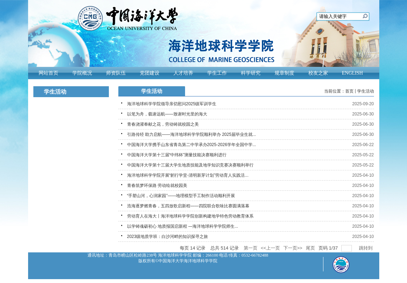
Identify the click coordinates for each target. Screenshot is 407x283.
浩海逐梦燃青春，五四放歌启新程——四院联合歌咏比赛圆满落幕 (188, 205)
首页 (349, 91)
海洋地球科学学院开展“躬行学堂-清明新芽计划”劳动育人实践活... (188, 175)
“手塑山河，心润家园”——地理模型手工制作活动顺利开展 (181, 195)
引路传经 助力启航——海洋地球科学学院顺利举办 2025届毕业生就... (191, 134)
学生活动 (365, 91)
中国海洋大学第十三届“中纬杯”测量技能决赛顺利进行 (177, 154)
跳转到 (366, 248)
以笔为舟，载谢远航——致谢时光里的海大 (167, 114)
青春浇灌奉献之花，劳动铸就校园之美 (163, 124)
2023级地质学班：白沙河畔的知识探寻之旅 (167, 236)
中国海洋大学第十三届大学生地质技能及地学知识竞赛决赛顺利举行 (190, 165)
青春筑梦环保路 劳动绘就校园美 (157, 185)
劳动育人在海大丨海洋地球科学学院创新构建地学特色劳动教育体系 (190, 216)
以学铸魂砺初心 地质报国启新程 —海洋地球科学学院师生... (182, 226)
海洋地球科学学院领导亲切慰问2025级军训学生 (172, 103)
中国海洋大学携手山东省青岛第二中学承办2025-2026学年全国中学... (191, 144)
